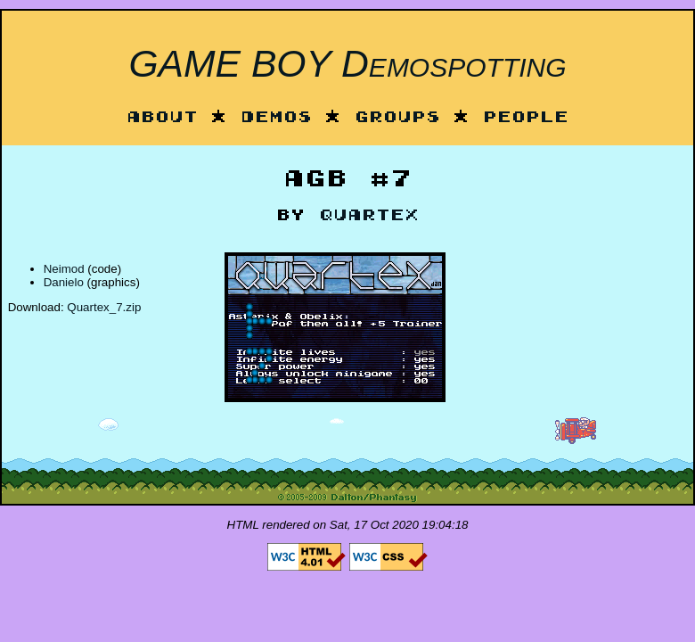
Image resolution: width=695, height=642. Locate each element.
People (525, 118)
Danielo (64, 282)
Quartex (369, 216)
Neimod (64, 269)
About (162, 118)
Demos (276, 118)
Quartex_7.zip (104, 307)
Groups (397, 118)
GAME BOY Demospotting (347, 63)
